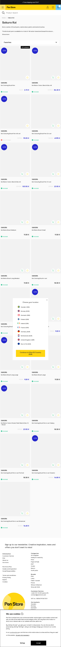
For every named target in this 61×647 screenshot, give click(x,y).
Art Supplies (35, 555)
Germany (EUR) (24, 331)
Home (4, 18)
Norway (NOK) (23, 311)
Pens (32, 559)
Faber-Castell (35, 580)
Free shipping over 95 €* (30, 2)
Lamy (32, 578)
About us (5, 560)
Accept (38, 643)
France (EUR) (23, 327)
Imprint (4, 579)
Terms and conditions (9, 575)
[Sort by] (30, 42)
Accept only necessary (22, 635)
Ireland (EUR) (23, 323)
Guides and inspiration (9, 569)
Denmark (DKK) (24, 315)
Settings (22, 643)
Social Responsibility (8, 571)
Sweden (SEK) (24, 307)
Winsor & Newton (36, 585)
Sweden (33, 604)
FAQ (3, 558)
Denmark (34, 608)
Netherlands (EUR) (25, 336)
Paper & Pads (35, 562)
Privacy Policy (6, 577)
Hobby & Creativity (37, 557)
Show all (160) (35, 587)
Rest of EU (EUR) (24, 344)
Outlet (33, 566)
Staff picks (34, 570)
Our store (5, 562)
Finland (33, 609)
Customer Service (8, 556)
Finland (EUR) (23, 319)
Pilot (32, 576)
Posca (33, 583)
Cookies (5, 582)
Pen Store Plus (7, 567)
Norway (33, 606)
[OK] (30, 12)
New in (33, 568)
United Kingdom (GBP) (26, 340)
